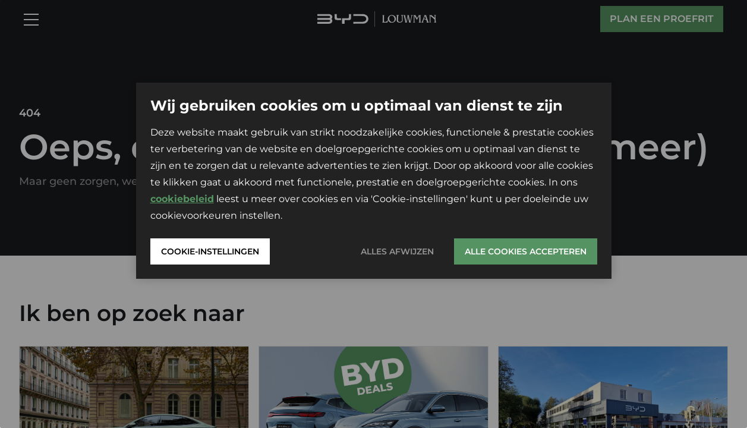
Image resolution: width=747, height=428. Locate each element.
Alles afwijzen (397, 251)
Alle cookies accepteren (526, 251)
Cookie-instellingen (210, 251)
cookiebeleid (182, 198)
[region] (373, 214)
